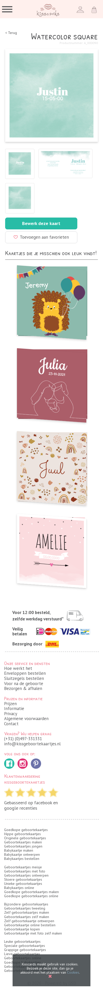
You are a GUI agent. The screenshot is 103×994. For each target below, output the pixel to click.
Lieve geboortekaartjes (22, 954)
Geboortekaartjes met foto (24, 871)
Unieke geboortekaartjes (23, 883)
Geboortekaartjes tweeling (24, 908)
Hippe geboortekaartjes (22, 834)
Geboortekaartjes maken (23, 842)
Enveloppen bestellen (25, 673)
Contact (11, 724)
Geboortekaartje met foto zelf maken (33, 933)
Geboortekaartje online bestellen (29, 925)
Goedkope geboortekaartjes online (31, 896)
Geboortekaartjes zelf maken (26, 916)
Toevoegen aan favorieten (41, 237)
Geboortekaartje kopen (22, 929)
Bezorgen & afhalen (23, 688)
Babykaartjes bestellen (21, 858)
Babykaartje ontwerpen (22, 854)
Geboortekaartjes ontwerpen (26, 875)
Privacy (10, 713)
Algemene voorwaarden (26, 718)
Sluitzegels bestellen (24, 678)
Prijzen (10, 703)
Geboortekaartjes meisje (23, 867)
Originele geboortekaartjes (25, 838)
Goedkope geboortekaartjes (26, 829)
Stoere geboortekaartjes (23, 879)
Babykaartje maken (18, 850)
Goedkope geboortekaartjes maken (31, 891)
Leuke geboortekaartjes (22, 941)
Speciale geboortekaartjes (24, 945)
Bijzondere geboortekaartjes (26, 904)
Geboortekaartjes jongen (23, 846)
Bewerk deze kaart (41, 223)
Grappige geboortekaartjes (25, 949)
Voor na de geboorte (23, 683)
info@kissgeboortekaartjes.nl (32, 744)
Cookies (73, 972)
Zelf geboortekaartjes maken (26, 912)
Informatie (14, 708)
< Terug (11, 33)
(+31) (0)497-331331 (23, 738)
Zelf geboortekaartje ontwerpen (29, 921)
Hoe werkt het (18, 668)
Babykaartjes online (19, 887)
